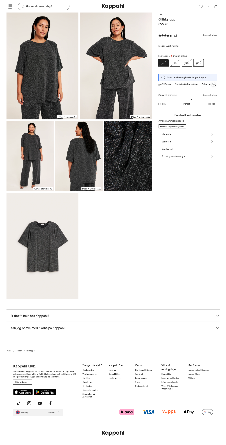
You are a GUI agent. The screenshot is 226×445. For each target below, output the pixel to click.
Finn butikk (87, 386)
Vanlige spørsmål (89, 374)
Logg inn (112, 370)
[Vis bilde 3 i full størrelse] (30, 156)
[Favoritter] (201, 6)
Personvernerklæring (170, 378)
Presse (137, 382)
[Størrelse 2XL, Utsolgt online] (187, 63)
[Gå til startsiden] (113, 6)
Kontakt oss (87, 382)
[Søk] (47, 6)
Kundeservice (88, 370)
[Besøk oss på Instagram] (29, 403)
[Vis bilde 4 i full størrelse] (79, 156)
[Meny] (10, 6)
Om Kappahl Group (143, 370)
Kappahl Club (114, 374)
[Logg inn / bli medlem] (208, 6)
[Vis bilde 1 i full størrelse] (42, 66)
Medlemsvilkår (115, 378)
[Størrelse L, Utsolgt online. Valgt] (163, 63)
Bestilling (86, 378)
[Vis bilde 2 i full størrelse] (116, 66)
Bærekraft (139, 374)
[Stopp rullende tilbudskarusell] (213, 84)
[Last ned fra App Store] (23, 392)
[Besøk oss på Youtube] (39, 403)
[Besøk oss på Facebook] (50, 403)
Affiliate (191, 378)
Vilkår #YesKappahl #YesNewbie (169, 387)
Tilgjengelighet (141, 386)
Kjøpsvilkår (166, 374)
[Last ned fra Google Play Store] (45, 392)
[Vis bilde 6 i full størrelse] (42, 246)
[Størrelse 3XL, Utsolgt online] (198, 63)
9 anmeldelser (210, 95)
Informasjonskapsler (170, 382)
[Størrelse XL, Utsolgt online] (175, 63)
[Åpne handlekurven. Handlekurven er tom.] (216, 6)
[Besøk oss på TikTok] (18, 403)
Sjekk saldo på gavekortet (88, 395)
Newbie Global (194, 374)
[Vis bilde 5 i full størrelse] (128, 156)
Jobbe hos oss (141, 378)
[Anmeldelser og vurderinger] (187, 35)
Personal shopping (90, 390)
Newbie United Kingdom (198, 370)
